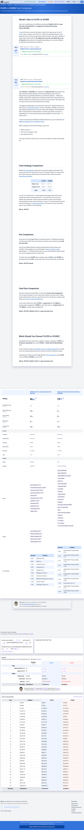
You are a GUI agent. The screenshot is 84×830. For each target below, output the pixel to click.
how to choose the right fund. (34, 299)
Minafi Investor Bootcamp (29, 604)
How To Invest (3, 4)
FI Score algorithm (29, 170)
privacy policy (43, 824)
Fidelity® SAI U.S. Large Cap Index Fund (30, 48)
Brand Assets (74, 820)
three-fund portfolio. (38, 203)
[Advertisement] (42, 67)
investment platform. (33, 107)
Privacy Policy (74, 818)
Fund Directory (9, 4)
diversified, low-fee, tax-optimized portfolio (46, 349)
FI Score (16, 52)
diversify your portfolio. (25, 176)
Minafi (2, 816)
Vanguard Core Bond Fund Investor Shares (31, 81)
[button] (31, 2)
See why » (46, 54)
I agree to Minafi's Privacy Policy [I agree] (42, 826)
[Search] (79, 2)
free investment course (53, 249)
